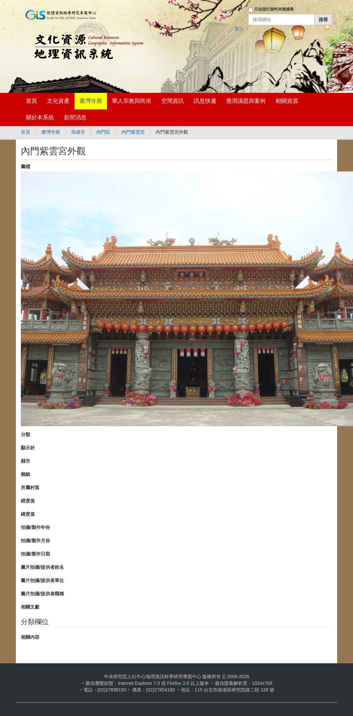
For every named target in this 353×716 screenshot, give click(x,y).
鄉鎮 (25, 474)
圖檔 (25, 166)
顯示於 (28, 447)
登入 (239, 29)
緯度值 (28, 514)
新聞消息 (75, 117)
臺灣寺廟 (90, 101)
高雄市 (78, 132)
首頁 (31, 101)
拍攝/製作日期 (35, 553)
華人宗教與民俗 (131, 101)
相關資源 (287, 101)
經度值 (28, 500)
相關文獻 (30, 607)
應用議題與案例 (246, 101)
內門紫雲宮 (133, 132)
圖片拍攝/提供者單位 (42, 580)
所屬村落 (30, 487)
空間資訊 (172, 101)
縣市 (25, 461)
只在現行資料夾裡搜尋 (274, 9)
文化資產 (58, 101)
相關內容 (30, 637)
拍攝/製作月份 (35, 540)
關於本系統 (40, 117)
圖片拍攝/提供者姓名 (42, 567)
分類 (25, 434)
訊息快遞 (205, 101)
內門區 (103, 132)
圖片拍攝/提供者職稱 (42, 593)
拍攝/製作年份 (35, 527)
